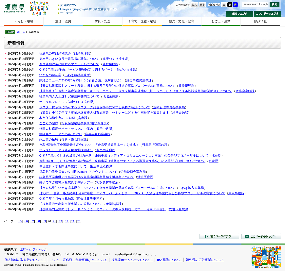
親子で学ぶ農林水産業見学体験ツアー (66, 182)
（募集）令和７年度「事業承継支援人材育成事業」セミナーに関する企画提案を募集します (104, 112)
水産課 (216, 155)
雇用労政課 (104, 128)
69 (44, 221)
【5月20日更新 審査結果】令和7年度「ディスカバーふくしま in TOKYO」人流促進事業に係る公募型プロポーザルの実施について (132, 193)
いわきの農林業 (50, 75)
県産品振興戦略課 (154, 144)
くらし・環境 (23, 21)
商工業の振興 (48, 139)
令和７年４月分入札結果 (56, 198)
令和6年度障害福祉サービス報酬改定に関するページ (76, 69)
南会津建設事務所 (90, 198)
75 (78, 221)
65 (20, 221)
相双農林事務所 (107, 182)
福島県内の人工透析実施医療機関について (69, 96)
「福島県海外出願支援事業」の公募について (71, 204)
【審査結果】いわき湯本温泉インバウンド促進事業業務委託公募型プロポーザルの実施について (107, 188)
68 (38, 221)
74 (72, 221)
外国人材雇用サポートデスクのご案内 (66, 128)
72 (60, 221)
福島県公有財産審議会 (55, 53)
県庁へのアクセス (32, 249)
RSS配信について (169, 260)
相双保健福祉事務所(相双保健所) (84, 123)
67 (32, 221)
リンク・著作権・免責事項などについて (78, 260)
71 (54, 221)
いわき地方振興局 (191, 188)
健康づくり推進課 (115, 58)
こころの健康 (48, 123)
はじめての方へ (87, 5)
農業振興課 (186, 85)
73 (66, 221)
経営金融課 (180, 112)
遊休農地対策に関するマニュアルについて (69, 64)
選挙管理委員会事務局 (169, 107)
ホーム (21, 32)
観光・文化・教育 (181, 21)
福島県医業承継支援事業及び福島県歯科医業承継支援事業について (86, 177)
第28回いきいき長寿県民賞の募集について (69, 58)
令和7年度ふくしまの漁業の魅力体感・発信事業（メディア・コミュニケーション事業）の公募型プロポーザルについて (124, 155)
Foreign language (87, 9)
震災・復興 (63, 21)
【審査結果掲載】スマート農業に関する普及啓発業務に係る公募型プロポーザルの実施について (107, 85)
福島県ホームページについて (132, 260)
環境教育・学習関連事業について (63, 166)
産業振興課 (114, 204)
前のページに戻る (219, 236)
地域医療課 (110, 96)
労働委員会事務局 (133, 171)
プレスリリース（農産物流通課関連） (66, 150)
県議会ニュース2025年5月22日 (60, 134)
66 (26, 221)
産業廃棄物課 (245, 91)
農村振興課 (110, 64)
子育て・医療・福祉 (142, 21)
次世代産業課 (178, 209)
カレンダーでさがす (267, 14)
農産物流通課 (105, 150)
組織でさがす (239, 14)
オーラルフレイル (52, 102)
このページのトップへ (261, 236)
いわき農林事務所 (77, 75)
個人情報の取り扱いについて (25, 260)
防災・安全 (102, 21)
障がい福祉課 (126, 69)
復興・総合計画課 (74, 139)
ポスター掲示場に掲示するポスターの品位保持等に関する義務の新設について (94, 107)
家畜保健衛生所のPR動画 (57, 118)
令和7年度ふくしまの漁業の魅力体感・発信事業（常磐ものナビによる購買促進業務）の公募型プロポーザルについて (122, 161)
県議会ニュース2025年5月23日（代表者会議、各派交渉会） (81, 80)
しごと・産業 (221, 21)
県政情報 (260, 21)
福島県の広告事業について (205, 260)
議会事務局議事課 (139, 80)
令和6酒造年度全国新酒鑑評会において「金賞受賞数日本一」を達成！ (89, 144)
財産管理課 (82, 53)
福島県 (15, 8)
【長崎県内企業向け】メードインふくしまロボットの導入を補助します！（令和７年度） (102, 209)
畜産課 (82, 118)
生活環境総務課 (101, 166)
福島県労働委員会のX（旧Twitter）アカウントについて (78, 171)
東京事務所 (236, 193)
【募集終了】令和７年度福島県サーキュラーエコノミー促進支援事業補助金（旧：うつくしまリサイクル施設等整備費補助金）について (135, 91)
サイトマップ (87, 13)
